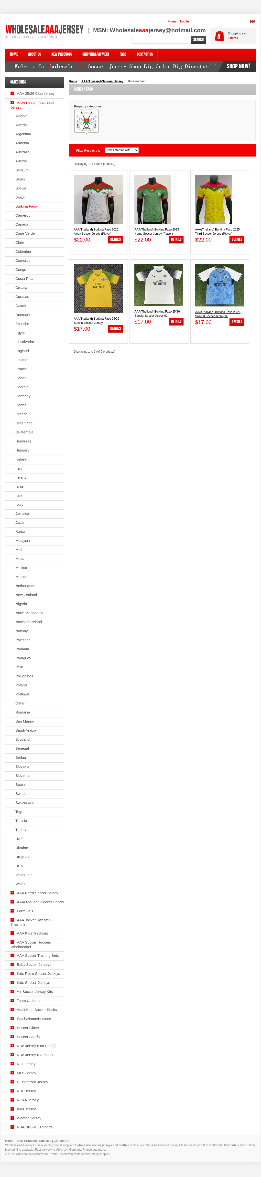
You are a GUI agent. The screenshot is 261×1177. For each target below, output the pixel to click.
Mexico (21, 568)
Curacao (22, 296)
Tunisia (21, 821)
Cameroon (24, 215)
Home (172, 21)
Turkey (20, 830)
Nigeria (21, 604)
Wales (20, 884)
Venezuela (24, 875)
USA (19, 866)
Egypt (20, 333)
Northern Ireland (28, 622)
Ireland (21, 477)
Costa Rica (24, 278)
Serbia (20, 757)
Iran (18, 468)
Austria (21, 161)
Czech (20, 306)
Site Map (45, 1141)
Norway (21, 631)
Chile (19, 242)
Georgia (21, 387)
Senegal (22, 748)
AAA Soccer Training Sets (38, 955)
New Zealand (26, 595)
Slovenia (22, 775)
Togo (19, 811)
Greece (21, 414)
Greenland (24, 423)
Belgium (22, 170)
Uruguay (22, 857)
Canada (21, 224)
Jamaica (22, 513)
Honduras (23, 441)
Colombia (23, 251)
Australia (22, 152)
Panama (22, 649)
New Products (27, 1141)
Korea (20, 531)
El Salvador (24, 342)
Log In (184, 21)
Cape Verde (25, 233)
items (233, 38)
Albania (21, 116)
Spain (20, 784)
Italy (18, 495)
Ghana (20, 405)
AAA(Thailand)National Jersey (102, 81)
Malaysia (22, 540)
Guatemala (24, 432)
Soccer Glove (28, 1028)
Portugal (22, 694)
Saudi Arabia (25, 730)
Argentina (23, 134)
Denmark (22, 315)
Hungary (22, 450)
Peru (19, 667)
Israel (19, 486)
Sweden (22, 793)
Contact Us (61, 1141)
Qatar (20, 703)
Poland (21, 685)
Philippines (24, 676)
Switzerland (24, 802)
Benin (20, 179)
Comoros (22, 260)
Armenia (22, 143)
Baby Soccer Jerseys (34, 964)
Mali (18, 549)
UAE (19, 839)
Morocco (22, 577)
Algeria (21, 125)
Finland (21, 360)
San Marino (24, 721)
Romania (22, 712)
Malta (19, 559)
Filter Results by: (88, 150)
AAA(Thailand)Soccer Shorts (40, 902)
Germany (23, 396)
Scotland (22, 739)
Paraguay (23, 658)
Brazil (20, 197)
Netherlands (25, 586)
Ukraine (21, 848)
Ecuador (22, 324)
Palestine (23, 640)
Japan (20, 522)
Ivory (19, 504)
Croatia (21, 287)
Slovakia (22, 766)
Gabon (20, 378)
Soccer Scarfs (28, 1037)
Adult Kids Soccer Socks (37, 1010)
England (22, 351)
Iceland (21, 459)
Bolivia (20, 188)
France (21, 369)
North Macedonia (29, 613)
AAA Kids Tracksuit (32, 933)
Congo (20, 269)
